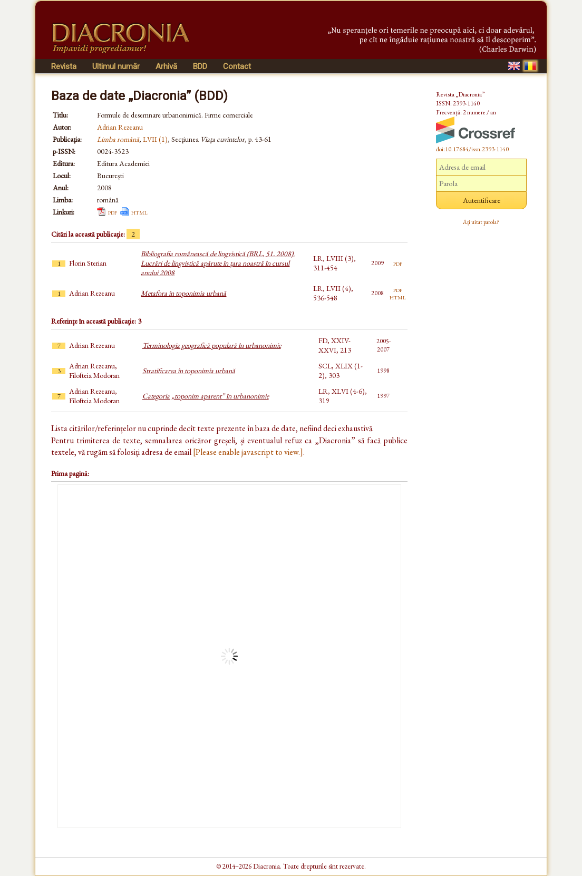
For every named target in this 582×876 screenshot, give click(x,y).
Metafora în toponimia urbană (183, 293)
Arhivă (166, 66)
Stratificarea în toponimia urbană (188, 370)
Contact (237, 66)
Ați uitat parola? (481, 222)
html (139, 212)
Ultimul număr (116, 66)
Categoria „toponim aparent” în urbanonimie (205, 396)
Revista (63, 66)
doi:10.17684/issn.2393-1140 (472, 149)
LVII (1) (155, 139)
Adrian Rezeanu (120, 127)
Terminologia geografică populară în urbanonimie (211, 345)
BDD (200, 66)
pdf (112, 212)
